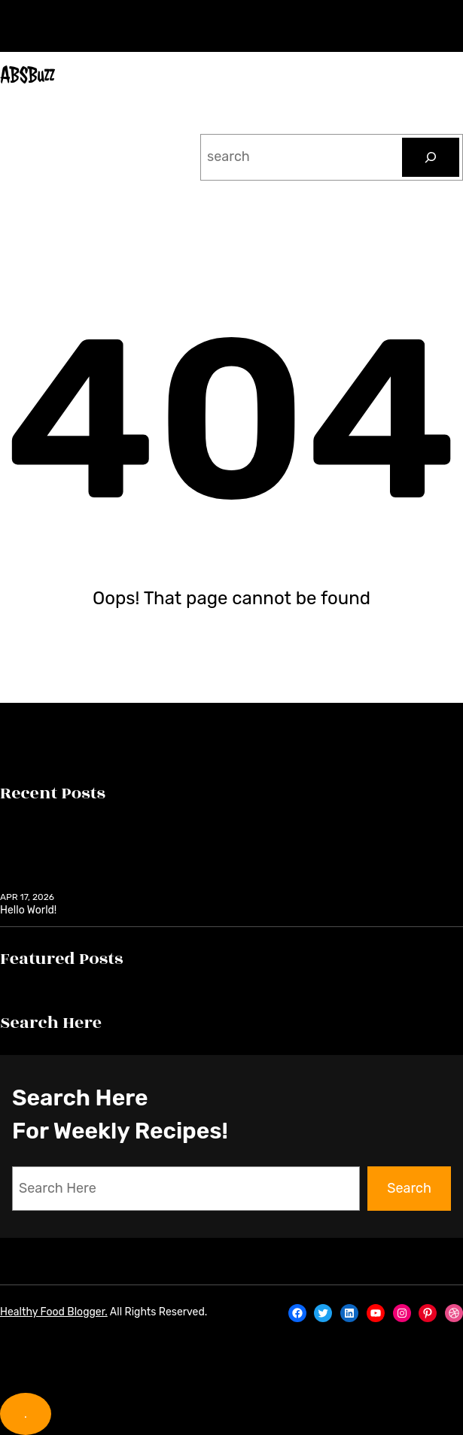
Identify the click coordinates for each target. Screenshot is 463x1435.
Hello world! (28, 910)
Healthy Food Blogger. (54, 1312)
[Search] (430, 157)
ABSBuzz (27, 75)
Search (409, 1188)
